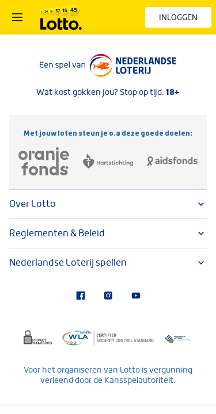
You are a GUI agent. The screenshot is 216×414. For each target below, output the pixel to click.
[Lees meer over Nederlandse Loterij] (108, 65)
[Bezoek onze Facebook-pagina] (80, 296)
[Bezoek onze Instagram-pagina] (108, 296)
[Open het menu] (17, 17)
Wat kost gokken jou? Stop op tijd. (108, 92)
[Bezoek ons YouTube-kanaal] (136, 296)
